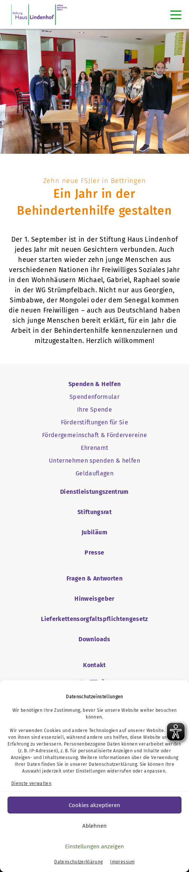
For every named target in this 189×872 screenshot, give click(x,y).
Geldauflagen (94, 473)
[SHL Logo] (39, 14)
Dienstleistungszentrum (94, 491)
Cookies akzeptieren (94, 805)
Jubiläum (94, 532)
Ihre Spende (94, 409)
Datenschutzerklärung (113, 764)
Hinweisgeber (94, 598)
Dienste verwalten (31, 783)
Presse (94, 552)
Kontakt (94, 665)
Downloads (94, 639)
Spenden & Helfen (94, 384)
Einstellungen (91, 771)
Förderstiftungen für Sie (94, 422)
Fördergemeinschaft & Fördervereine (94, 435)
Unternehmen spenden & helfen (94, 460)
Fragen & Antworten (94, 578)
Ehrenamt (95, 447)
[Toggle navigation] (175, 14)
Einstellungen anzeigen (94, 846)
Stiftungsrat (94, 512)
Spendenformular (94, 396)
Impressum (122, 861)
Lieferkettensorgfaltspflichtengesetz (94, 618)
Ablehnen (94, 825)
